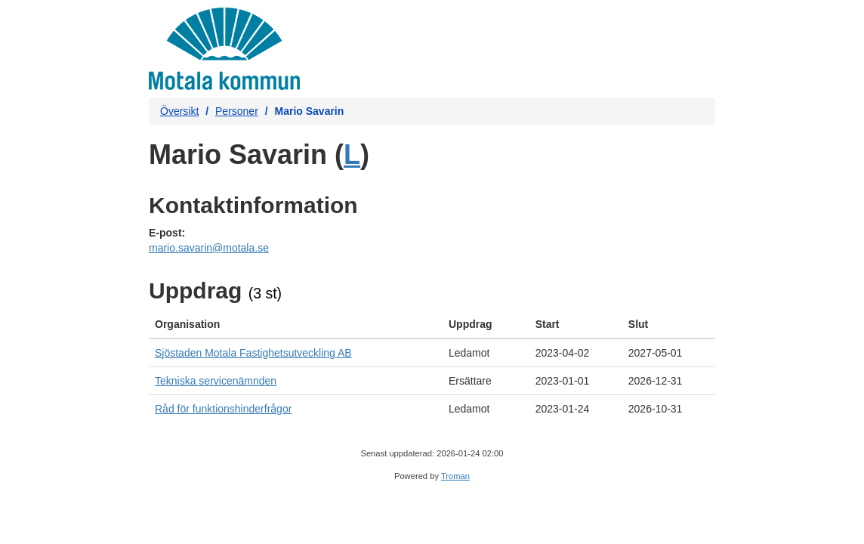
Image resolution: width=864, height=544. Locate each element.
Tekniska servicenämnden (215, 381)
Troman (455, 476)
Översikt (179, 111)
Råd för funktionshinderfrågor (223, 409)
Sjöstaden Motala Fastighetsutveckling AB (253, 353)
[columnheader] (296, 324)
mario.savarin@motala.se (209, 248)
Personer (236, 111)
